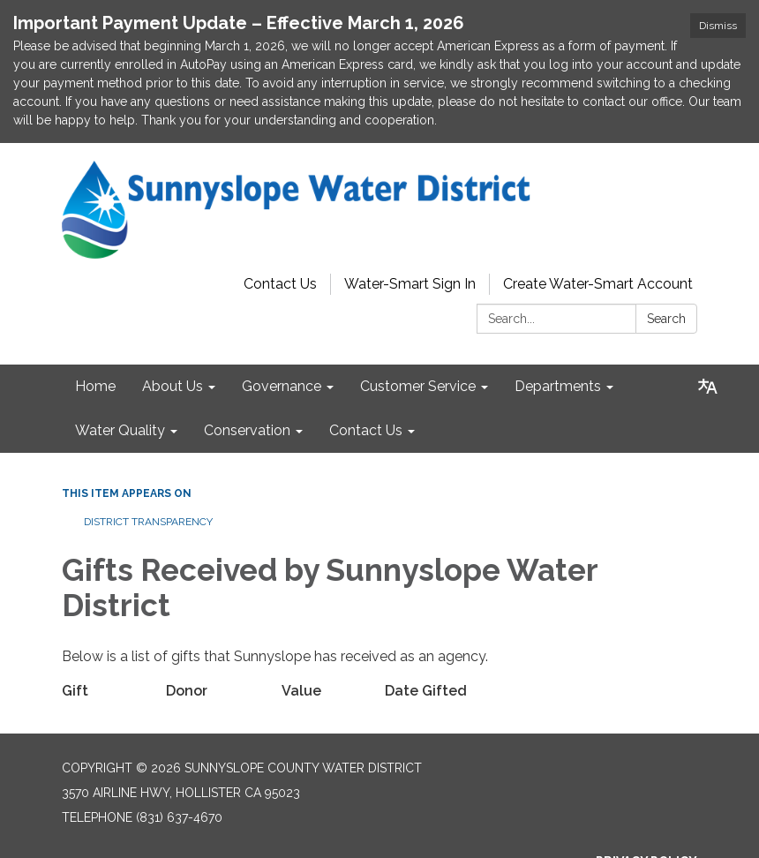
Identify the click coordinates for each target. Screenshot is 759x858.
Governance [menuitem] (281, 318)
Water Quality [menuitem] (120, 362)
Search (666, 251)
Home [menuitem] (95, 318)
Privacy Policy (646, 793)
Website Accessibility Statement (580, 842)
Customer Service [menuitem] (418, 318)
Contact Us (280, 215)
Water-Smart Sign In (410, 215)
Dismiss (718, 25)
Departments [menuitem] (558, 318)
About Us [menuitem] (172, 318)
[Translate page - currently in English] (707, 319)
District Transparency (148, 454)
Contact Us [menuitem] (365, 362)
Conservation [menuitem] (247, 362)
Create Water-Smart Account (598, 215)
